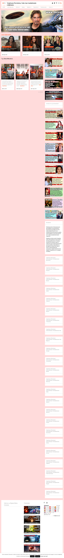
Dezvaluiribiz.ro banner (15, 27)
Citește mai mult (44, 556)
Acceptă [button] (32, 556)
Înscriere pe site (43, 7)
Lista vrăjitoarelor (10, 7)
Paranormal (36, 7)
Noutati (4, 72)
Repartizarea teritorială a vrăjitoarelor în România (22, 77)
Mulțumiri (29, 7)
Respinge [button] (37, 556)
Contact (51, 7)
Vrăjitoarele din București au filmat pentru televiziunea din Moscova (36, 75)
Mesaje (23, 7)
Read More (4, 85)
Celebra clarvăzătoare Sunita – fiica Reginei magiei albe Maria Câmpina (52, 49)
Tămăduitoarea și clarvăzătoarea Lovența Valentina (9, 49)
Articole (18, 7)
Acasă (3, 7)
